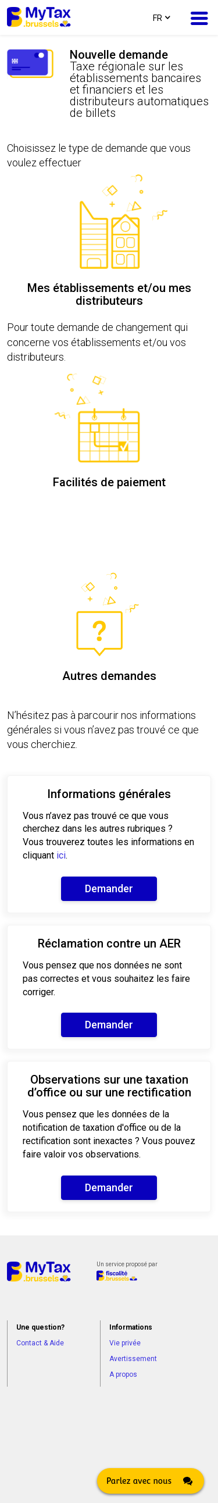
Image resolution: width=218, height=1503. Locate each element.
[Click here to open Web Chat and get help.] (150, 1481)
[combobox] (160, 17)
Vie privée (125, 1343)
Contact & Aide (40, 1343)
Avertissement (133, 1359)
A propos (123, 1374)
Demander (109, 888)
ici (61, 855)
